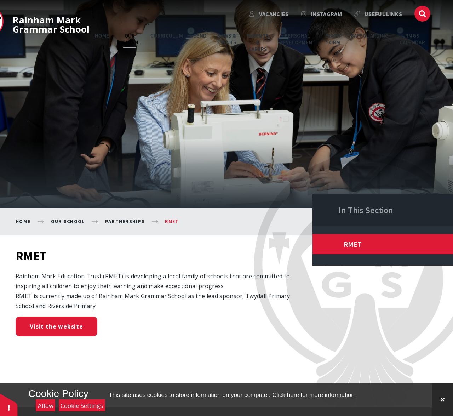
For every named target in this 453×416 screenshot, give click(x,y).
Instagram (321, 19)
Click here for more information (313, 395)
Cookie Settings (82, 405)
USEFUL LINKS (378, 19)
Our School (68, 221)
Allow (45, 405)
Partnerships (125, 221)
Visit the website (56, 326)
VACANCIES (268, 19)
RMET (172, 221)
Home (23, 221)
